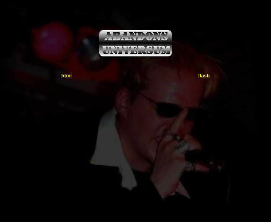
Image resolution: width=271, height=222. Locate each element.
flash (204, 75)
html (66, 75)
